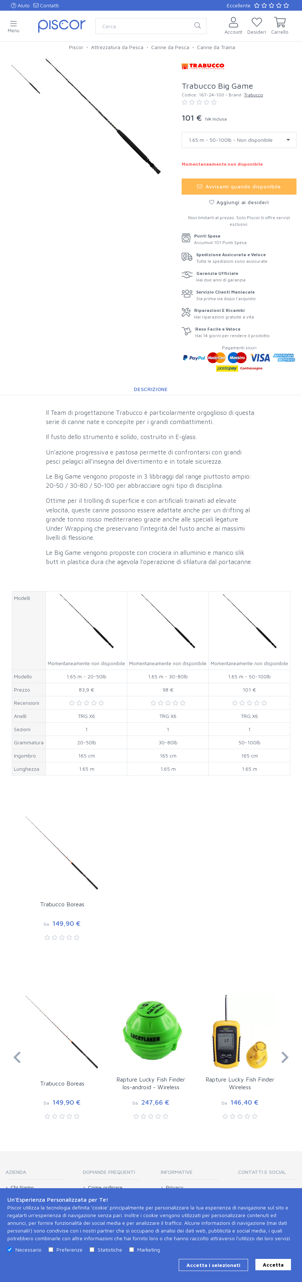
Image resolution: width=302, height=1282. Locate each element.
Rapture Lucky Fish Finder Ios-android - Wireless (150, 1083)
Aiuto (20, 5)
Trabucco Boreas (62, 904)
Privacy (174, 1187)
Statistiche (110, 1249)
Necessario (28, 1249)
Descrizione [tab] (151, 389)
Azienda (16, 1172)
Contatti (46, 5)
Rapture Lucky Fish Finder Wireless (239, 1083)
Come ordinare (105, 1187)
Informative (177, 1172)
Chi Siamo (22, 1187)
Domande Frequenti (109, 1172)
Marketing (148, 1249)
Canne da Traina (216, 47)
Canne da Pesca (170, 47)
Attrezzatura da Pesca (117, 47)
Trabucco (253, 94)
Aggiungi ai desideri (239, 202)
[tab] (35, 1174)
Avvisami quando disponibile (239, 186)
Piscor (76, 47)
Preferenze (70, 1249)
